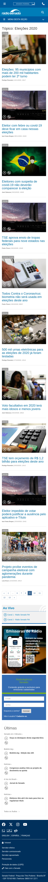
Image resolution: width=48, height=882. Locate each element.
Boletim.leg (8, 749)
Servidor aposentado (10, 855)
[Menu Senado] (4, 4)
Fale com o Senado (11, 868)
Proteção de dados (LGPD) (13, 865)
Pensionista (7, 859)
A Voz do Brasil (10, 779)
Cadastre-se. (22, 716)
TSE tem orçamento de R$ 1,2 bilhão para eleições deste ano (23, 459)
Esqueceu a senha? (12, 711)
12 (4, 597)
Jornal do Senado (17, 783)
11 (40, 593)
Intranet (6, 843)
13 (10, 597)
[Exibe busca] (42, 12)
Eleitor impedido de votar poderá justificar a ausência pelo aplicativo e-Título (24, 514)
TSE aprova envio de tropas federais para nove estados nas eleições (23, 241)
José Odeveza (6, 192)
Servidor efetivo (8, 848)
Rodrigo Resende (7, 80)
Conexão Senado (8, 257)
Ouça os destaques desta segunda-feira (27, 738)
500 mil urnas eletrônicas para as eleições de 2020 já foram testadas (22, 353)
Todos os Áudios (12, 810)
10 (34, 593)
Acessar (26, 711)
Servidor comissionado (11, 851)
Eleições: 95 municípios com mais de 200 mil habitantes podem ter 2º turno (21, 73)
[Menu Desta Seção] (24, 19)
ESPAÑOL (15, 836)
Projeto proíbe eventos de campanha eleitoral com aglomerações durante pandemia (19, 572)
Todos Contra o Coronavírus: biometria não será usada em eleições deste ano (22, 297)
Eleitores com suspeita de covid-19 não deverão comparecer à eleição (19, 185)
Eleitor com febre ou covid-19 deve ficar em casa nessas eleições (22, 129)
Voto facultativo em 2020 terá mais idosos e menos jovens (22, 407)
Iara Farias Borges (7, 136)
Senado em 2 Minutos (12, 734)
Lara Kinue (5, 581)
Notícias (5, 33)
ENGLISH (5, 836)
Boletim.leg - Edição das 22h (22, 753)
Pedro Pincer (6, 248)
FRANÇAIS (25, 836)
